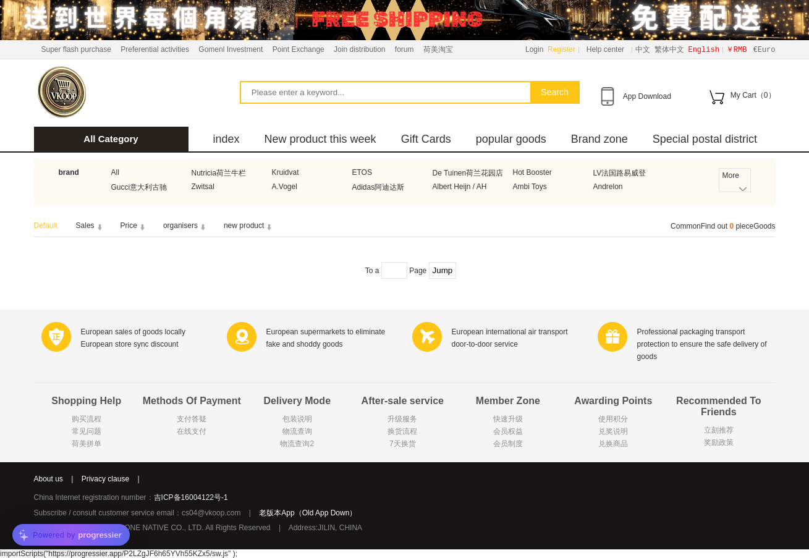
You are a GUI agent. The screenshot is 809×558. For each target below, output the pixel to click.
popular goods (511, 139)
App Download (647, 96)
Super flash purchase (76, 49)
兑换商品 (613, 443)
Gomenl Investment (230, 49)
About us (48, 479)
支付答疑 (191, 419)
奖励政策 (719, 442)
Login (534, 49)
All (115, 172)
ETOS (362, 172)
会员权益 (508, 431)
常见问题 (86, 431)
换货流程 (402, 431)
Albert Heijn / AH (460, 186)
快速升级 (508, 419)
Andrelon (608, 186)
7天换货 (402, 443)
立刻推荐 (719, 430)
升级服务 (402, 419)
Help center (605, 49)
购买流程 (86, 419)
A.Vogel (284, 186)
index (226, 139)
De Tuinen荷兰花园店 (468, 173)
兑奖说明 (613, 431)
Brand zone (599, 139)
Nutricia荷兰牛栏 (219, 173)
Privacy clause (105, 479)
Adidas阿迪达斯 (378, 187)
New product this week (320, 139)
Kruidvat (285, 172)
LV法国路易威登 (619, 173)
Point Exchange (298, 49)
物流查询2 (297, 443)
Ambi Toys (530, 186)
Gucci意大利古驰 (139, 187)
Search (554, 92)
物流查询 (297, 431)
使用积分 (613, 419)
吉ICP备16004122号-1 (191, 497)
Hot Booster (532, 172)
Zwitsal (203, 186)
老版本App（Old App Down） (308, 513)
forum (404, 49)
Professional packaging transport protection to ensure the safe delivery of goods (702, 344)
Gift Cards (426, 139)
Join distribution (359, 49)
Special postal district (705, 139)
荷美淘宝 (438, 49)
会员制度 (508, 443)
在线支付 (191, 431)
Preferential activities (155, 49)
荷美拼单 (86, 443)
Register (561, 49)
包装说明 (297, 419)
